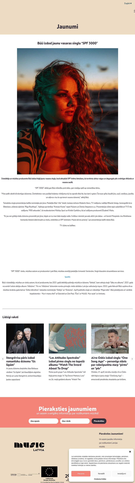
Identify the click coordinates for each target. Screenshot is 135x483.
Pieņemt (80, 474)
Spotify (67, 277)
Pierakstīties (99, 421)
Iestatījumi (121, 474)
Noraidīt (101, 474)
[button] (130, 451)
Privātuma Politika (100, 479)
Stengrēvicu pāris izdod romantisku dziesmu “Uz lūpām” (21, 361)
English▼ (128, 3)
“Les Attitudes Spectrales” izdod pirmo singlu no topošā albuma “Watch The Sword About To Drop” (67, 363)
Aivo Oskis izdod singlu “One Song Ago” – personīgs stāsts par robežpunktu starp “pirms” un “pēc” (109, 363)
